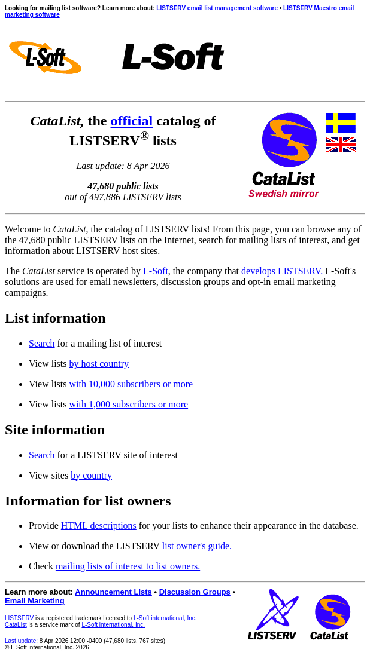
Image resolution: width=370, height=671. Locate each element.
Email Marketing (35, 600)
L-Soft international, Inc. (165, 618)
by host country (99, 364)
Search (42, 343)
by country (91, 475)
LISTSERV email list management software (217, 8)
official (132, 120)
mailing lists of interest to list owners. (128, 566)
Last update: (21, 641)
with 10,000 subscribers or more (131, 384)
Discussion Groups (195, 591)
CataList (16, 624)
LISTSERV (19, 618)
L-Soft (155, 271)
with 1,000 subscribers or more (128, 404)
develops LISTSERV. (282, 271)
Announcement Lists (113, 591)
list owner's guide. (197, 546)
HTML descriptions (99, 525)
